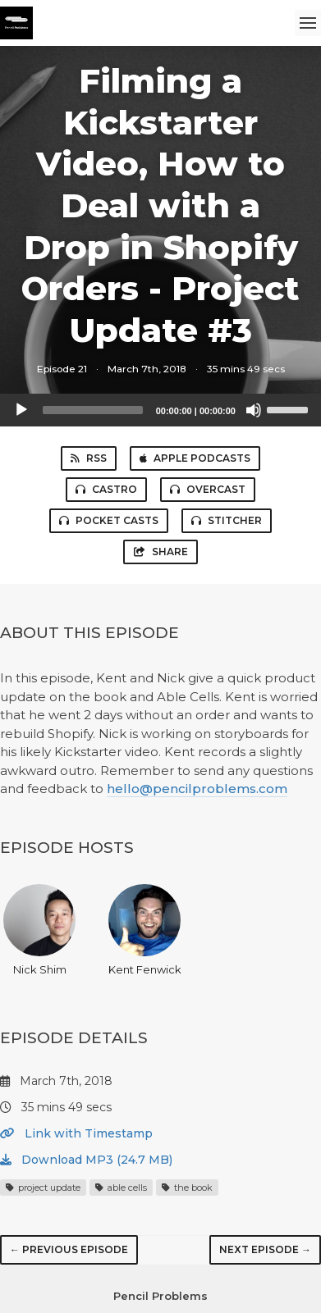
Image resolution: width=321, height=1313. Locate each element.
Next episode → (265, 1249)
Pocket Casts (108, 520)
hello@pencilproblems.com (197, 788)
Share (160, 551)
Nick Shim (39, 930)
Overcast (207, 489)
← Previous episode (69, 1249)
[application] (160, 410)
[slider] (93, 410)
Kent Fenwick (144, 930)
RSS (89, 458)
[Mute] (253, 410)
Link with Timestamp (76, 1133)
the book (187, 1187)
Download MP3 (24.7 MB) (86, 1159)
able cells (121, 1187)
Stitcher (226, 520)
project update (43, 1187)
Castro (106, 489)
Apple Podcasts (195, 458)
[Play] (21, 410)
